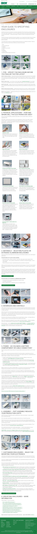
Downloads (8, 525)
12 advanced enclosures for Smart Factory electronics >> (12, 504)
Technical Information (8, 24)
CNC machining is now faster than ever (9, 467)
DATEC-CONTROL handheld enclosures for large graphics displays (16, 364)
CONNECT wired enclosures (28, 376)
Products (3, 6)
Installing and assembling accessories (9, 488)
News (17, 6)
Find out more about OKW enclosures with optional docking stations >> (13, 391)
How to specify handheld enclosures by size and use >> (12, 503)
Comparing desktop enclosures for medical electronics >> (12, 511)
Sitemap (2, 526)
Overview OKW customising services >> (8, 493)
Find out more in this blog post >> (25, 321)
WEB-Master (26, 531)
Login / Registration (21, 1)
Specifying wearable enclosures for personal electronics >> (12, 508)
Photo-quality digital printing (7, 472)
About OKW (15, 521)
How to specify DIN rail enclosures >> (9, 502)
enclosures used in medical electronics (16, 425)
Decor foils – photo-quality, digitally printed (10, 480)
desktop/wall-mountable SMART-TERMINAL (18, 323)
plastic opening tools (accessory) (28, 431)
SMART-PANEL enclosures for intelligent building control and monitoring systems (15, 430)
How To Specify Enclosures (15, 24)
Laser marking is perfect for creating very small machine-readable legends (15, 476)
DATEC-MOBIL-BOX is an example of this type (15, 358)
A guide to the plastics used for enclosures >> (10, 512)
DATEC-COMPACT (29, 381)
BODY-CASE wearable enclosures (18, 385)
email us (32, 514)
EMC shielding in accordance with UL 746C (10, 485)
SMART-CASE (14, 376)
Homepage (2, 24)
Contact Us (14, 523)
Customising (8, 6)
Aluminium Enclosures (8, 522)
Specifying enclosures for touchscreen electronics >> (11, 509)
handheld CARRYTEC (31, 323)
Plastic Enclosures (2, 522)
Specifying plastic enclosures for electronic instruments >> (12, 507)
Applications (13, 6)
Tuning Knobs (3, 524)
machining (7, 92)
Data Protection (8, 526)
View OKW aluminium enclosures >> (8, 285)
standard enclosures (25, 81)
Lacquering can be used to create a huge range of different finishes (14, 469)
